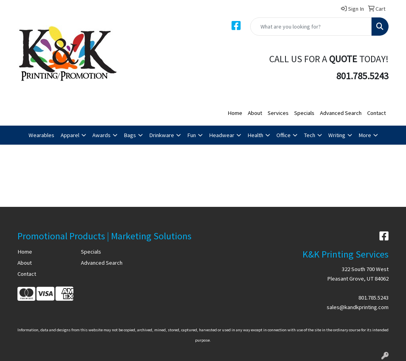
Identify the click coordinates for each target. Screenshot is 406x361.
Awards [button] (101, 135)
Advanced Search (341, 113)
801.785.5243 (373, 297)
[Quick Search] (311, 26)
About (255, 113)
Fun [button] (191, 135)
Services (278, 113)
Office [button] (283, 135)
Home (235, 113)
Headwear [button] (221, 135)
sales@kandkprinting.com (358, 307)
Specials (304, 113)
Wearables (41, 135)
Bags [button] (130, 135)
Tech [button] (309, 135)
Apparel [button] (70, 135)
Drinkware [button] (161, 135)
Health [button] (255, 135)
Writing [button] (336, 135)
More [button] (364, 135)
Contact (376, 113)
